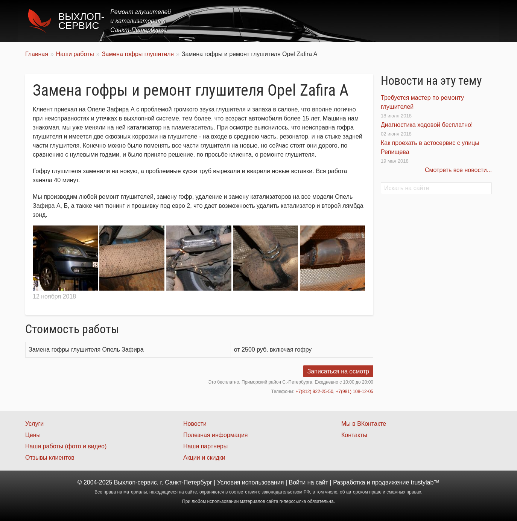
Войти (297, 482)
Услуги (324, 21)
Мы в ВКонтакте (363, 423)
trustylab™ (425, 482)
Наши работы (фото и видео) (65, 446)
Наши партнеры (205, 446)
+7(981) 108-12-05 (354, 391)
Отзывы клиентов (50, 457)
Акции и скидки (204, 457)
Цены (354, 21)
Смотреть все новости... (458, 170)
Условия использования (250, 482)
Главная (289, 21)
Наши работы (425, 21)
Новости (195, 423)
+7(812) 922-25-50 (314, 391)
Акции (383, 21)
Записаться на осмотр (338, 371)
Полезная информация (215, 435)
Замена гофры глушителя (138, 54)
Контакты (472, 21)
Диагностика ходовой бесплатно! (427, 125)
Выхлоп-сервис (81, 21)
